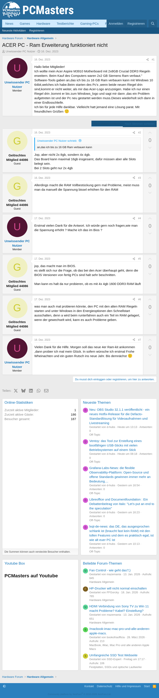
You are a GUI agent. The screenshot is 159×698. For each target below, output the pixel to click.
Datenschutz (104, 686)
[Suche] (153, 23)
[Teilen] (147, 59)
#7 (139, 339)
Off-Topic (94, 434)
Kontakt (89, 686)
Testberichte (65, 23)
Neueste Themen (97, 402)
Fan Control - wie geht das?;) (109, 570)
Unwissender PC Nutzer (20, 51)
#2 (139, 132)
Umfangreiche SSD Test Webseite (113, 655)
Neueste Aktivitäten (14, 30)
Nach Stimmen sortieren (140, 123)
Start (147, 686)
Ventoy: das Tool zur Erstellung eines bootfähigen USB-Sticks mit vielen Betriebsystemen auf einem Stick (115, 445)
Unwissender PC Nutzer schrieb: (57, 140)
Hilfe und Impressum (128, 686)
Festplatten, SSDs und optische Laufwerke (115, 667)
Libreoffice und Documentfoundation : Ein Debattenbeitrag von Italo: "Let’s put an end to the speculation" (121, 504)
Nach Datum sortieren (107, 123)
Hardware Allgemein (101, 582)
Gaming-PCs (89, 23)
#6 (139, 299)
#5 (139, 258)
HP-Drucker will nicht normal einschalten (118, 588)
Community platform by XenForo (79, 694)
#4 (139, 218)
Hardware (43, 23)
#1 (153, 59)
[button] (4, 686)
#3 (139, 177)
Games (25, 23)
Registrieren (36, 30)
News (9, 23)
